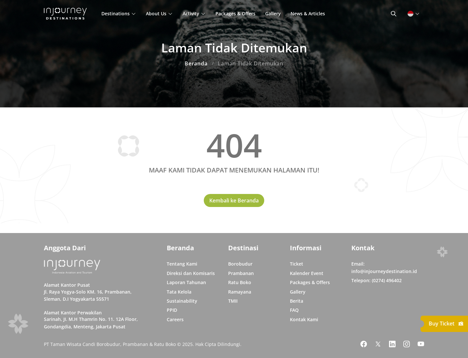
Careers (175, 319)
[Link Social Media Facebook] (363, 344)
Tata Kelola (179, 292)
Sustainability (182, 301)
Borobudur (240, 264)
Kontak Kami (304, 319)
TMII (233, 301)
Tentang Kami (182, 264)
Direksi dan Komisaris (191, 273)
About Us (159, 13)
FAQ (294, 310)
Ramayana (239, 292)
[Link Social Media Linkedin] (392, 344)
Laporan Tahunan (186, 282)
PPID (172, 310)
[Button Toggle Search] (393, 13)
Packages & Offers (235, 13)
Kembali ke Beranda (234, 200)
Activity (194, 13)
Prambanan (241, 273)
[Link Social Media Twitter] (378, 344)
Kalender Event (306, 273)
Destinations (118, 13)
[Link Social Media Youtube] (421, 344)
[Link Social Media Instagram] (406, 344)
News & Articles (308, 13)
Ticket (296, 264)
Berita (296, 301)
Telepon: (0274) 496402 (376, 280)
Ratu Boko (239, 282)
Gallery (273, 13)
